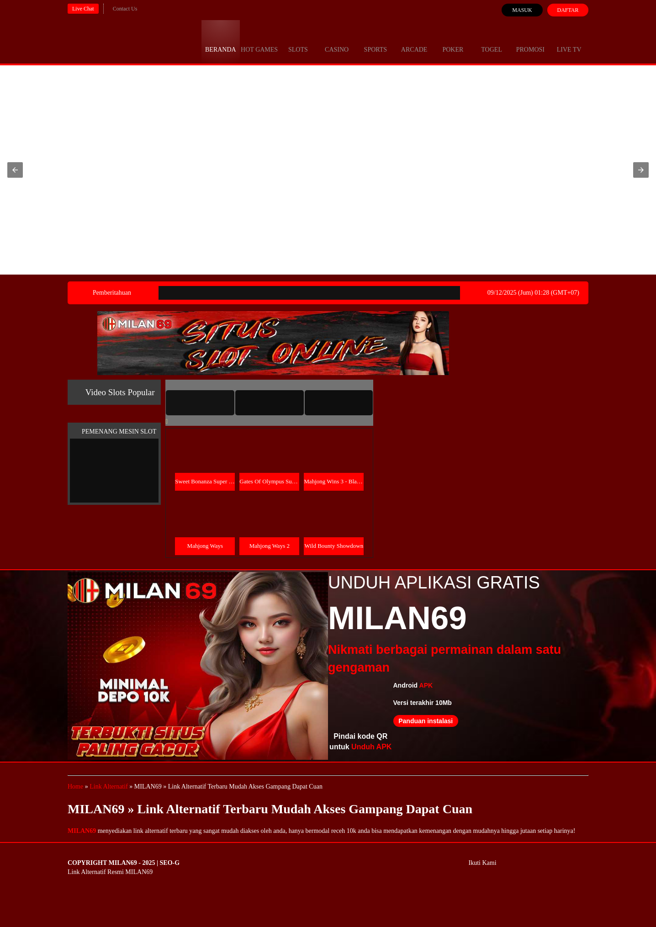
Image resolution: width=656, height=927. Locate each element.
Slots (298, 41)
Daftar (567, 10)
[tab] (200, 402)
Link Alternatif (109, 786)
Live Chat (83, 8)
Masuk (522, 10)
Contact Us (125, 8)
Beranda (220, 41)
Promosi (530, 41)
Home (75, 786)
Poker (452, 41)
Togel (491, 41)
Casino (337, 41)
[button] (15, 170)
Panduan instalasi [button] (425, 721)
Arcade (414, 41)
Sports (375, 41)
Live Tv (569, 41)
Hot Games (259, 41)
